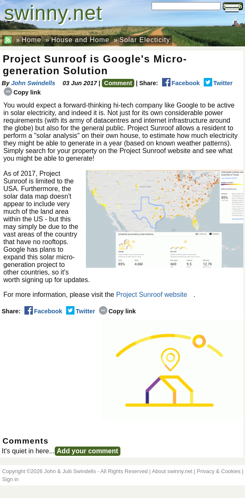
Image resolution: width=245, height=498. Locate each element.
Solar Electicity (144, 39)
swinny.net (53, 13)
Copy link (22, 92)
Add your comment (87, 451)
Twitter (218, 83)
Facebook (181, 83)
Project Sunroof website (151, 294)
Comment (118, 83)
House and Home (80, 39)
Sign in (10, 479)
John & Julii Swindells (70, 471)
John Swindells (33, 83)
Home (31, 39)
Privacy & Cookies (219, 471)
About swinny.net (172, 471)
